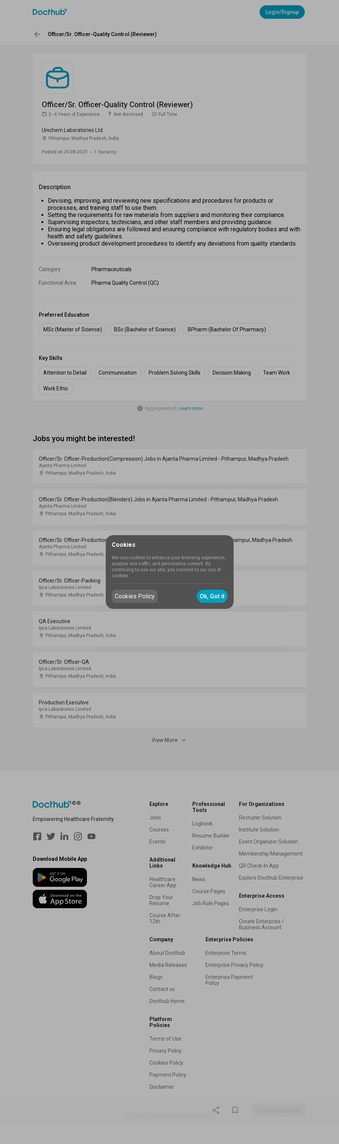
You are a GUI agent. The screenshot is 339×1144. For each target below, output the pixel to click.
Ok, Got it (212, 596)
